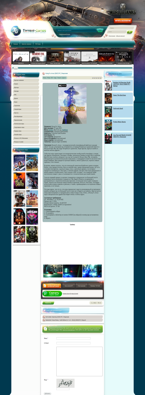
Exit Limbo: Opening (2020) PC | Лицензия (57, 317)
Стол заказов (81, 286)
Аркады (16, 91)
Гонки (15, 102)
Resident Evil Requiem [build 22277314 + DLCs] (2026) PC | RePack (121, 84)
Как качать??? (69, 286)
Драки (16, 98)
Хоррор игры (17, 131)
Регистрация (112, 36)
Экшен (16, 84)
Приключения (18, 120)
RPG (15, 94)
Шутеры (16, 87)
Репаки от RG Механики (21, 138)
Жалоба (51, 286)
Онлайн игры (18, 134)
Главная (15, 44)
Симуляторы (17, 109)
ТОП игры (38, 44)
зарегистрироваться (69, 330)
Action (51, 130)
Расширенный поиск (64, 34)
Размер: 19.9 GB (95, 286)
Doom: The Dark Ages (119, 95)
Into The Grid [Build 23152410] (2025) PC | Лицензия (122, 136)
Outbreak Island (118, 108)
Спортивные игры (19, 127)
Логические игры (19, 123)
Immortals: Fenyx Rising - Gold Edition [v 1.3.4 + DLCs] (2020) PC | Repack (66, 320)
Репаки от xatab (18, 142)
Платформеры (18, 116)
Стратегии (17, 105)
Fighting (65, 130)
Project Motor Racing (119, 122)
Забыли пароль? (120, 36)
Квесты (16, 113)
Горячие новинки (26, 44)
